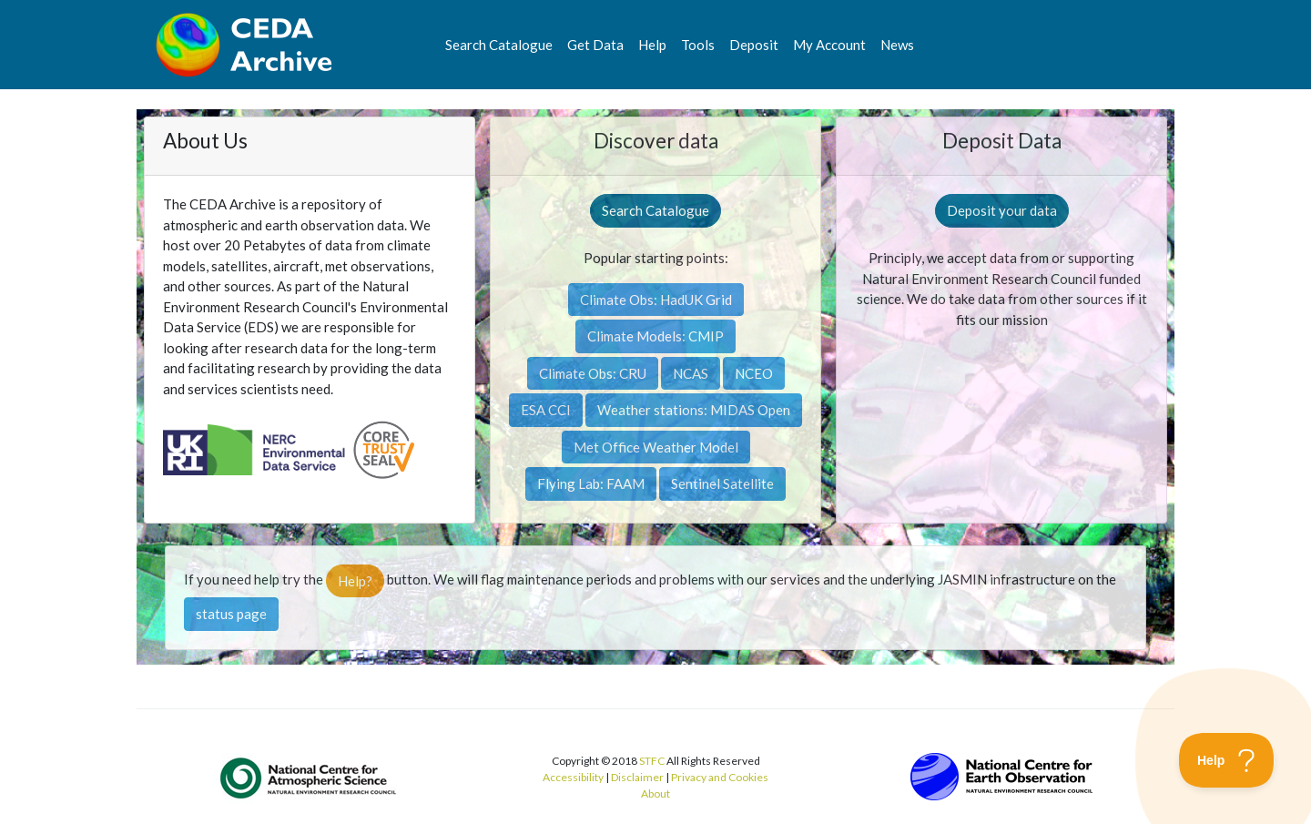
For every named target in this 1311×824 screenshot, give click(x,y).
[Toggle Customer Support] (1227, 760)
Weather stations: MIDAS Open (693, 410)
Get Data (595, 44)
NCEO (754, 373)
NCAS (690, 373)
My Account (829, 44)
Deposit (753, 44)
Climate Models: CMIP (655, 336)
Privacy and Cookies (719, 777)
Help (652, 44)
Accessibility (573, 777)
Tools (698, 44)
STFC (652, 761)
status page (231, 613)
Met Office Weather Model (656, 447)
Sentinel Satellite (722, 483)
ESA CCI (546, 410)
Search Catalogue (499, 44)
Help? (355, 581)
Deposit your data (1002, 210)
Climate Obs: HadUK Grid (656, 299)
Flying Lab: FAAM (591, 483)
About (655, 793)
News (897, 44)
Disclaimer (637, 777)
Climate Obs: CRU (592, 373)
